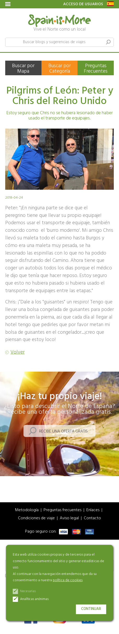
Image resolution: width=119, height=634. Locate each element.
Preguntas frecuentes (62, 510)
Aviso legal (69, 518)
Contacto (92, 518)
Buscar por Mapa (23, 68)
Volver (17, 352)
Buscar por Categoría (59, 68)
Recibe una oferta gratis (63, 431)
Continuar (91, 609)
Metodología (27, 510)
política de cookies (67, 580)
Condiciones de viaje (36, 518)
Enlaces (92, 510)
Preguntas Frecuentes (96, 68)
